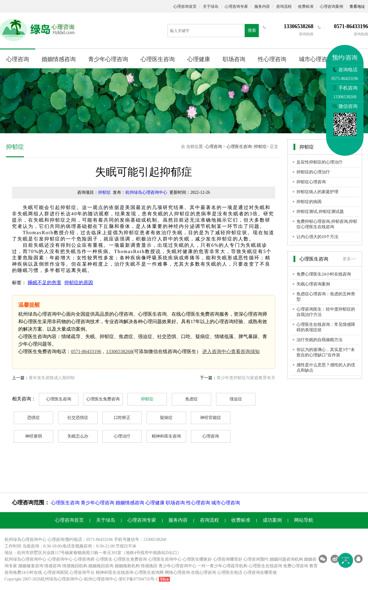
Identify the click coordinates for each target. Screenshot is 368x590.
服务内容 (262, 6)
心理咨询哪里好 (227, 559)
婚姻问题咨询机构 (286, 559)
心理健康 (198, 59)
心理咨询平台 (82, 572)
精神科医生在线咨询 (114, 572)
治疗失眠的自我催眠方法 (319, 340)
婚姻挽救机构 (127, 566)
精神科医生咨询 (166, 436)
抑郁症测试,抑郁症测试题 (320, 211)
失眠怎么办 (77, 436)
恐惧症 (33, 417)
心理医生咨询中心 (165, 559)
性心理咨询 (272, 59)
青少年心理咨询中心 (177, 566)
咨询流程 (284, 6)
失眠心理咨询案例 (313, 284)
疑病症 (166, 417)
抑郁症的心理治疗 (313, 172)
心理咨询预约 (255, 559)
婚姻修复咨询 (30, 566)
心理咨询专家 (236, 6)
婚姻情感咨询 (59, 59)
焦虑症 (191, 399)
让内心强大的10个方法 (317, 237)
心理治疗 (122, 436)
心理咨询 (17, 59)
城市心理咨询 (316, 59)
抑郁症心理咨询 (311, 182)
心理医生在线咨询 (265, 566)
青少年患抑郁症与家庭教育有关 (246, 378)
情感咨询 (52, 566)
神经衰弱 (33, 436)
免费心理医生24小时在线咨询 (323, 274)
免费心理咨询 (295, 566)
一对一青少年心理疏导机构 (222, 566)
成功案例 (272, 520)
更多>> (349, 259)
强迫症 (235, 399)
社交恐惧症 (77, 417)
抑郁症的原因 (78, 282)
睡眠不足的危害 (44, 282)
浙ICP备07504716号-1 (138, 579)
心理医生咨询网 (149, 572)
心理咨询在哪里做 (260, 572)
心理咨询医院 (56, 572)
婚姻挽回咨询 (100, 566)
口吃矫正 (122, 417)
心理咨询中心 (60, 559)
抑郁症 (260, 146)
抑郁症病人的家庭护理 (317, 192)
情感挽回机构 (74, 566)
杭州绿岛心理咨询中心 (146, 192)
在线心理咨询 (203, 572)
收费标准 (306, 6)
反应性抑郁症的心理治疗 (319, 162)
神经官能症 (210, 417)
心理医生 (104, 559)
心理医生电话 (229, 572)
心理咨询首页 (185, 6)
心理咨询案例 (331, 6)
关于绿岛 (210, 6)
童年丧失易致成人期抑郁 (52, 378)
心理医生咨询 (158, 59)
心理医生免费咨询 (103, 399)
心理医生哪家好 (197, 559)
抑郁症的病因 (309, 201)
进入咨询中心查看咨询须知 (231, 351)
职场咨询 (234, 59)
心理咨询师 (84, 559)
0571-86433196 (86, 351)
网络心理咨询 (177, 572)
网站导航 (303, 520)
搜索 (252, 30)
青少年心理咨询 (108, 59)
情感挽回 (149, 566)
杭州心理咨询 (96, 579)
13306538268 (119, 351)
